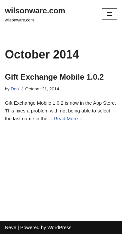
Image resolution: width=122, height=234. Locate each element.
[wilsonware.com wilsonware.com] (35, 14)
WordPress (59, 227)
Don (15, 88)
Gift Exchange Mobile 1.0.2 (54, 76)
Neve (10, 227)
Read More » (68, 118)
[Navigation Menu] (109, 14)
